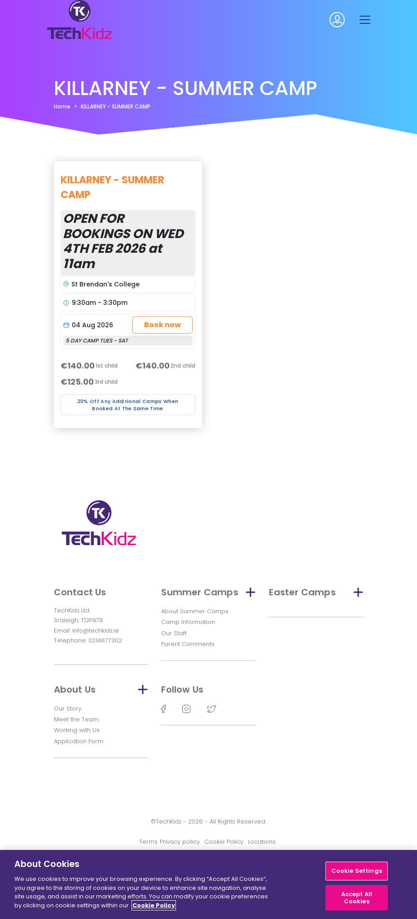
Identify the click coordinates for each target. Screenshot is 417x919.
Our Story (67, 708)
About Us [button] (101, 689)
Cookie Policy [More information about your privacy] (153, 908)
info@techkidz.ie (95, 630)
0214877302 (105, 640)
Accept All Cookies (356, 901)
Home (62, 106)
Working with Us (77, 730)
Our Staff (174, 633)
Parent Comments (188, 644)
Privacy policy (180, 841)
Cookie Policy (223, 841)
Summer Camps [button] (208, 592)
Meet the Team (76, 719)
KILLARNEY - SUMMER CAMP (115, 106)
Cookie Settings (356, 874)
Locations (262, 841)
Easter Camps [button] (316, 592)
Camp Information (188, 622)
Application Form (78, 741)
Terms (148, 841)
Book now (162, 325)
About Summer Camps (194, 611)
